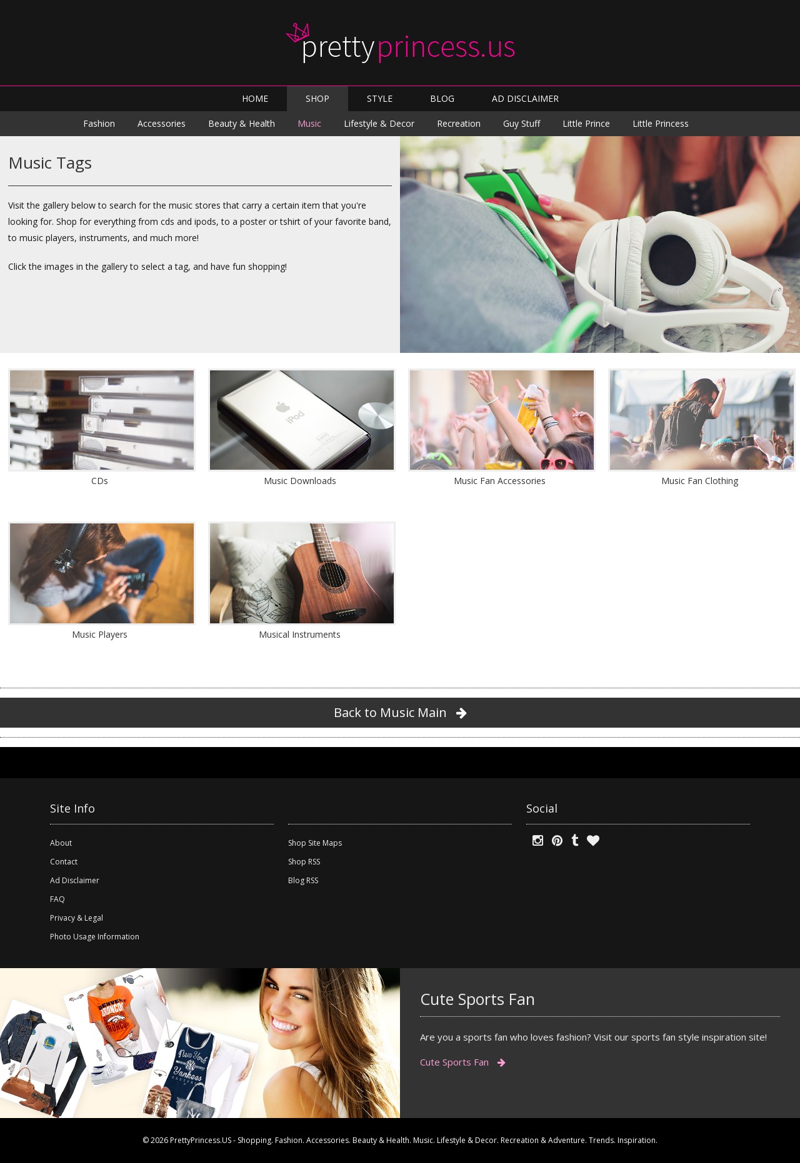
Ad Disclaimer (74, 880)
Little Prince (586, 123)
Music (309, 123)
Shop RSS (304, 861)
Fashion (99, 123)
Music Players (100, 634)
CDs (99, 481)
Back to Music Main (400, 712)
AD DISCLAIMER (525, 98)
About (61, 843)
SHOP (317, 98)
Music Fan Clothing (699, 481)
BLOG (442, 98)
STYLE (379, 98)
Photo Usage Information (94, 936)
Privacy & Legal (76, 918)
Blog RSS (303, 880)
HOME (255, 98)
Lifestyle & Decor (379, 123)
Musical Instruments (300, 634)
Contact (64, 861)
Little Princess (660, 123)
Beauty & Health (241, 123)
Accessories (162, 123)
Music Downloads (300, 481)
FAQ (57, 899)
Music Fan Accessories (500, 481)
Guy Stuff (521, 123)
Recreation (459, 123)
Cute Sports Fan (463, 1062)
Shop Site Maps (315, 843)
